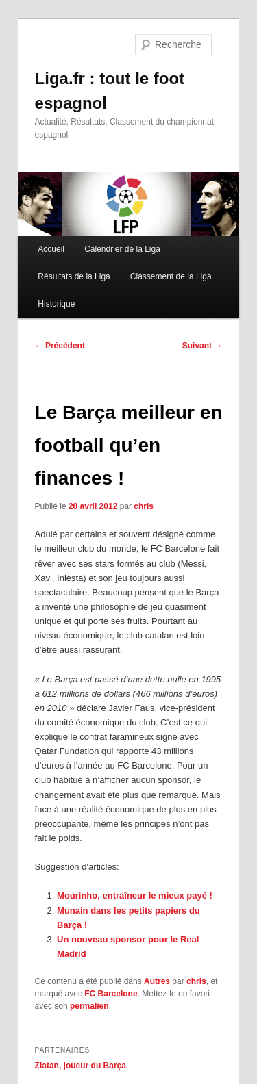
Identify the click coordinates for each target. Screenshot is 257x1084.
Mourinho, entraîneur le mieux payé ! (134, 895)
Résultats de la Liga (74, 276)
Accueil (51, 249)
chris (144, 506)
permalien (89, 1006)
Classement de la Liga (171, 276)
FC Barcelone (110, 993)
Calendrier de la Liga (122, 249)
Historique (56, 304)
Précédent (60, 345)
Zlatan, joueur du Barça (80, 1065)
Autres (157, 981)
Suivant (202, 345)
